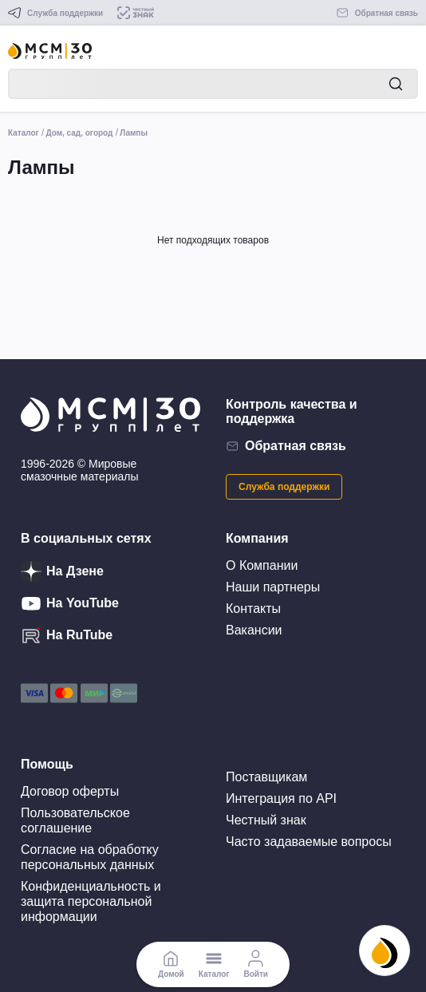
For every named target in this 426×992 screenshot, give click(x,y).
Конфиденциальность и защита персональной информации (91, 901)
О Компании (262, 565)
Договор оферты (70, 791)
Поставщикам (266, 777)
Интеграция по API (281, 798)
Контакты (253, 608)
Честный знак (266, 820)
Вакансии (254, 630)
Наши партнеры (273, 587)
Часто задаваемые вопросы (309, 841)
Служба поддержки (284, 486)
